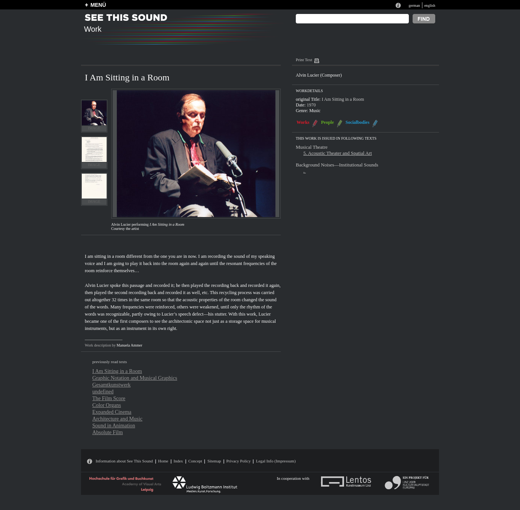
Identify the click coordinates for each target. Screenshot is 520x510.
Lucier (264, 314)
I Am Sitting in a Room (117, 371)
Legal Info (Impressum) (275, 461)
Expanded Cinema (112, 412)
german (414, 5)
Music (315, 110)
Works (303, 122)
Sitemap (214, 461)
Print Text (304, 59)
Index (178, 461)
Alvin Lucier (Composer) (319, 75)
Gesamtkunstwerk (111, 385)
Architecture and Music (117, 419)
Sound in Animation (113, 425)
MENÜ (98, 5)
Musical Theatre (311, 147)
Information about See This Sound (124, 461)
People (327, 122)
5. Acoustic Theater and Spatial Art (337, 153)
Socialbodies (357, 122)
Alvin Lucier (97, 285)
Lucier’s (169, 314)
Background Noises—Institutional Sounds (337, 165)
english (429, 5)
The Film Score (108, 398)
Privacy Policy (238, 461)
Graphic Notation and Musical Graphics (134, 378)
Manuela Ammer (129, 345)
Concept (195, 461)
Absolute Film (107, 432)
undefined (102, 391)
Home (163, 461)
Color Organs (106, 405)
